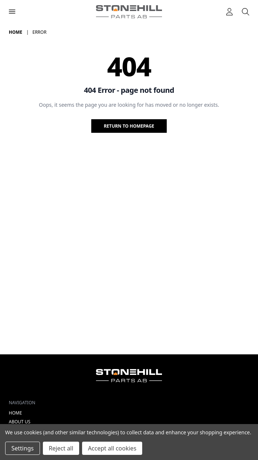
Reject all (61, 448)
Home (15, 413)
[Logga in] (229, 11)
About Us (19, 422)
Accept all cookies (112, 448)
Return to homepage (129, 126)
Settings (22, 448)
